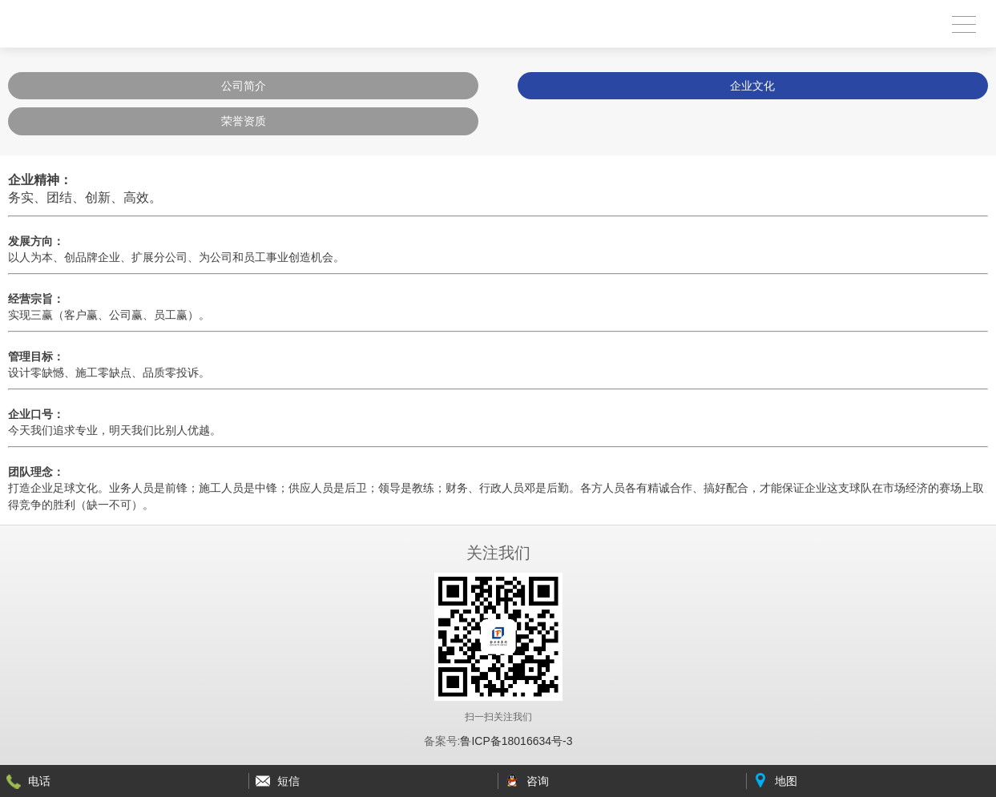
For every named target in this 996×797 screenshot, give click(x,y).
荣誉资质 (243, 121)
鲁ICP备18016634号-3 (516, 741)
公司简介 (243, 85)
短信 (288, 781)
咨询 (537, 781)
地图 (786, 781)
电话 (39, 781)
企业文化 (752, 85)
